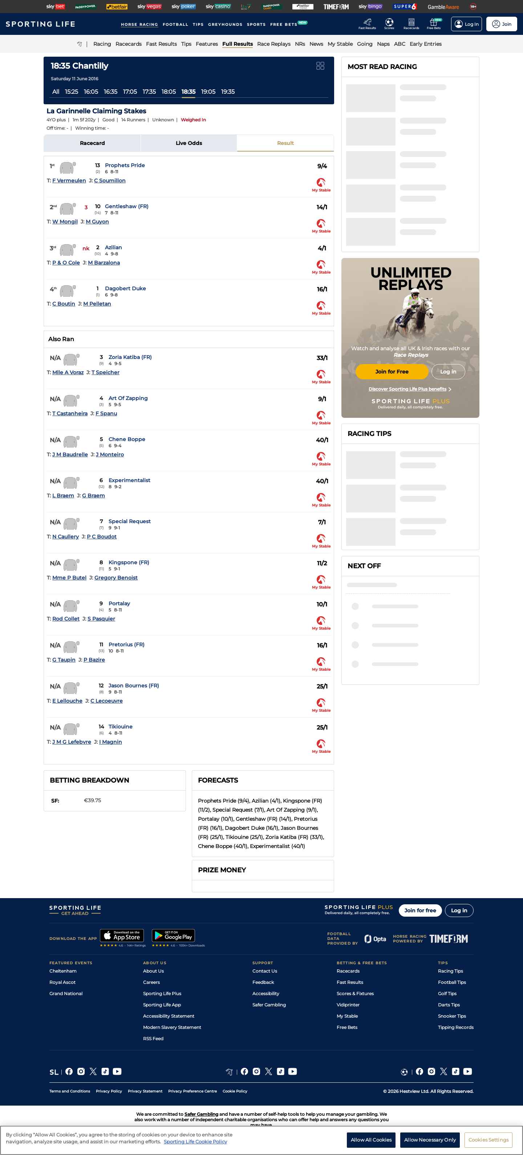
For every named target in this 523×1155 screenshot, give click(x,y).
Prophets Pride (125, 165)
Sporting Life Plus (162, 993)
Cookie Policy (235, 1091)
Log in (459, 910)
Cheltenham (63, 971)
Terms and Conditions (69, 1091)
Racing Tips (450, 971)
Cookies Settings (488, 1140)
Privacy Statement (145, 1091)
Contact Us (264, 971)
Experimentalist (129, 480)
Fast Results (350, 982)
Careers (151, 982)
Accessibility (265, 993)
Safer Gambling (269, 1004)
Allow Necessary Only (430, 1140)
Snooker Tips (452, 1016)
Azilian (113, 247)
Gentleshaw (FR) (127, 206)
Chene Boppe (127, 439)
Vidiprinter (348, 1004)
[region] (261, 1140)
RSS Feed (153, 1038)
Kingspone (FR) (129, 562)
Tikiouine (121, 726)
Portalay (119, 603)
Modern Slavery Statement (172, 1027)
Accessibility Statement (168, 1016)
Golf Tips (447, 993)
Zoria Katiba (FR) (130, 357)
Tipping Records (456, 1027)
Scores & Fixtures (355, 993)
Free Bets (347, 1027)
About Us (153, 971)
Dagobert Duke (125, 288)
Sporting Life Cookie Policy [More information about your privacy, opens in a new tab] (195, 1141)
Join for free (420, 910)
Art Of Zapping (128, 398)
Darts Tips (449, 1004)
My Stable (347, 1016)
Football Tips (452, 982)
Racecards (348, 971)
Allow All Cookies (371, 1140)
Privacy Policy (109, 1091)
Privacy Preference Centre (192, 1091)
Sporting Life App (162, 1004)
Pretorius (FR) (127, 644)
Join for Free (392, 371)
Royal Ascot (62, 982)
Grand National (65, 993)
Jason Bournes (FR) (134, 685)
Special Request (130, 521)
